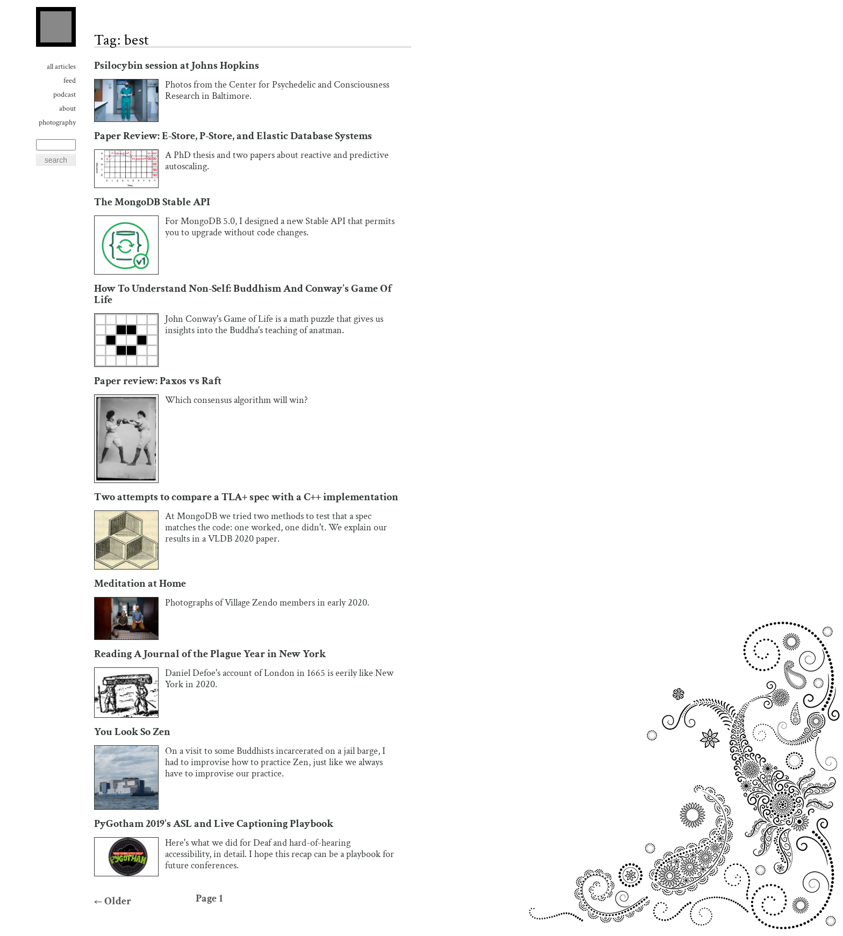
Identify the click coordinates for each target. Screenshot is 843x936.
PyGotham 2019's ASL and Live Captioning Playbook (213, 824)
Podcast (64, 94)
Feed (69, 80)
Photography (57, 122)
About (67, 108)
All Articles (61, 66)
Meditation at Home (140, 583)
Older (112, 901)
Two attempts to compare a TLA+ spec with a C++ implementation (246, 497)
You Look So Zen (132, 732)
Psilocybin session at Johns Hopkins (176, 65)
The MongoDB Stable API (152, 202)
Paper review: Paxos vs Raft (158, 381)
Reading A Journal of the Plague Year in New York (210, 654)
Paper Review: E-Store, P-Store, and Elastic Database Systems (233, 136)
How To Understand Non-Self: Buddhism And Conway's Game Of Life (242, 294)
